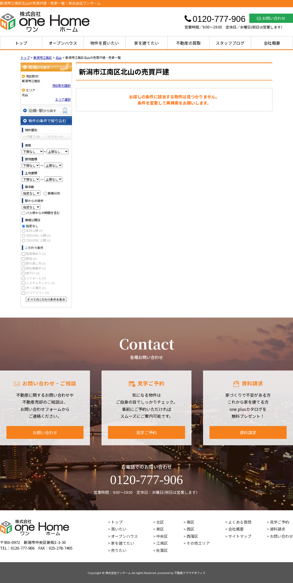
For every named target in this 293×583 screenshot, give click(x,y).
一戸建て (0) (31, 136)
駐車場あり (36, 253)
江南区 (162, 543)
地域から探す (46, 66)
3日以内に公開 (38, 235)
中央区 (162, 536)
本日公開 (34, 230)
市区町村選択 (61, 85)
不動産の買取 (188, 43)
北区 (160, 522)
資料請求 (248, 432)
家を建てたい (146, 43)
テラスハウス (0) (55, 137)
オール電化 (36, 287)
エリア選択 (63, 99)
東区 (160, 529)
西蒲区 (192, 536)
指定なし (32, 226)
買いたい (118, 529)
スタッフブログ (230, 43)
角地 (31, 258)
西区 (190, 529)
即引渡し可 (36, 263)
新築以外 (54, 193)
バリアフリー (37, 292)
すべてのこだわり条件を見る (46, 299)
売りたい (118, 550)
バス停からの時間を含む (43, 212)
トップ (21, 43)
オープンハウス (63, 43)
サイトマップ (239, 536)
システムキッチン (40, 283)
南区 (190, 522)
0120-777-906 (146, 480)
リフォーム (36, 278)
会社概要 (272, 43)
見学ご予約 (146, 432)
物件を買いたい (104, 43)
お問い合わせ (271, 18)
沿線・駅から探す (46, 110)
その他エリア (198, 543)
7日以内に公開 (38, 240)
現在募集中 (36, 268)
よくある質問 (239, 522)
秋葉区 (162, 550)
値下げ (33, 273)
